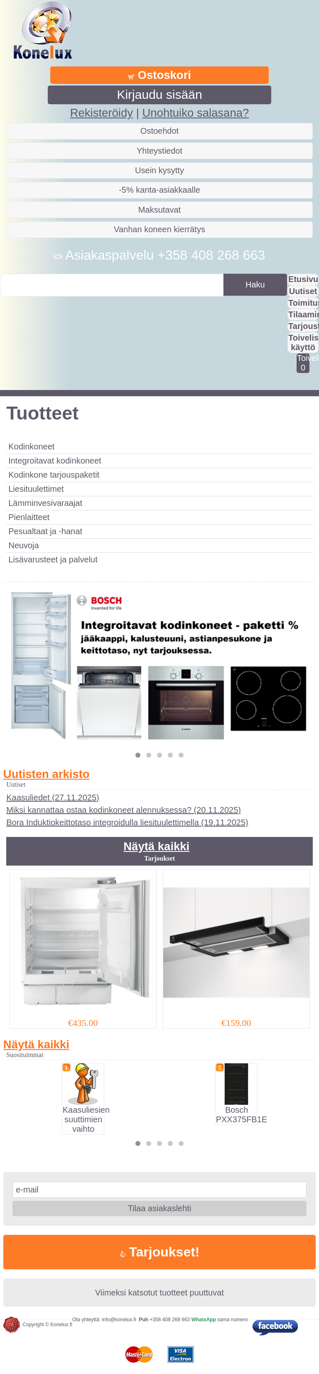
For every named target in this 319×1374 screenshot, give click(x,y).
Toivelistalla (303, 362)
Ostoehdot (159, 130)
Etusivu (303, 279)
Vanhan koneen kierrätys (159, 229)
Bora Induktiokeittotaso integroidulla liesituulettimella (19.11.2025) (127, 822)
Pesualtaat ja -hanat (45, 531)
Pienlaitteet (28, 517)
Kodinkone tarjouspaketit (53, 474)
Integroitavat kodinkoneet (54, 460)
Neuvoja (23, 545)
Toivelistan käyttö (303, 342)
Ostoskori (159, 75)
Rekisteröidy (101, 112)
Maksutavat (159, 209)
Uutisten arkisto (46, 774)
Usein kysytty (159, 170)
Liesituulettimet (36, 488)
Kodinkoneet (31, 446)
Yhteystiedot (159, 150)
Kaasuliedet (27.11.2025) (52, 797)
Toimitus (303, 302)
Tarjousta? (303, 326)
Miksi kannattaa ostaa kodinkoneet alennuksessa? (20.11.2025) (123, 810)
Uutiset (303, 291)
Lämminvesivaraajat (45, 503)
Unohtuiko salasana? (195, 112)
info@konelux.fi (119, 1319)
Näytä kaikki (156, 846)
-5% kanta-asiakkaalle (159, 189)
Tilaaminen (303, 314)
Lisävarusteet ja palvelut (53, 559)
